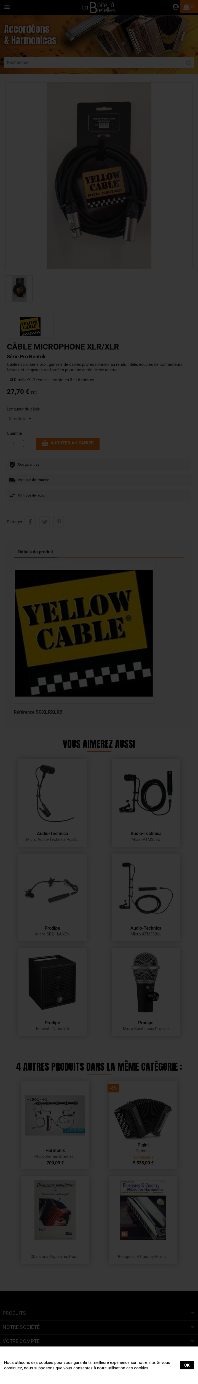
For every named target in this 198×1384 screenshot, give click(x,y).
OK (187, 1365)
